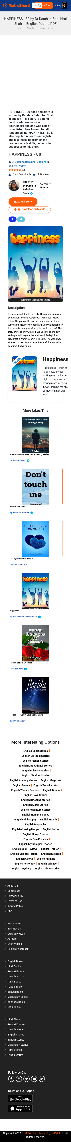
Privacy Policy (15, 895)
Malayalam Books (17, 996)
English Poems (17, 165)
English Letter (51, 829)
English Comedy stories (23, 780)
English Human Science (35, 814)
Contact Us (13, 890)
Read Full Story (23, 201)
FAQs (10, 911)
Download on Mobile (29, 209)
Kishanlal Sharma (23, 512)
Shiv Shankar (19, 721)
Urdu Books (14, 1007)
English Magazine (51, 780)
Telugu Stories (15, 1054)
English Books (15, 961)
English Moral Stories (35, 804)
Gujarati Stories (16, 1024)
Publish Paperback (18, 948)
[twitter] (26, 1079)
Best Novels (14, 928)
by (11, 460)
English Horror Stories (35, 834)
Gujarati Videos (16, 933)
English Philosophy (25, 819)
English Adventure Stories (35, 809)
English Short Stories (35, 750)
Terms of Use (14, 901)
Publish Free (43, 5)
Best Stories (14, 923)
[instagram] (19, 1079)
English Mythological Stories (35, 844)
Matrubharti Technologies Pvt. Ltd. (44, 1133)
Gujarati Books (15, 971)
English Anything (21, 868)
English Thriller (50, 848)
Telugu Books (15, 986)
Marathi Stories (16, 1029)
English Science (47, 863)
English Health (48, 819)
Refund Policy (15, 906)
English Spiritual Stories (36, 755)
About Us (12, 885)
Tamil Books (14, 981)
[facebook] (11, 1079)
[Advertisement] (35, 71)
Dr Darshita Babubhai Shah (29, 161)
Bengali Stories (15, 1039)
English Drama (51, 790)
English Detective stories (35, 799)
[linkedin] (42, 1079)
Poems (44, 187)
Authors (12, 938)
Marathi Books (15, 976)
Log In (61, 5)
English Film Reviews (35, 839)
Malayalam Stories (17, 1044)
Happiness (55, 359)
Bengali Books (15, 991)
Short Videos (14, 943)
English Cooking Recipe (25, 829)
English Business (51, 853)
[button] (39, 5)
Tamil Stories (14, 1049)
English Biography (35, 824)
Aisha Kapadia (21, 460)
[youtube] (34, 1079)
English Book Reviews (24, 848)
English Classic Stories (35, 770)
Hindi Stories (14, 1019)
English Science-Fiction (24, 853)
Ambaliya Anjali (20, 564)
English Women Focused (25, 790)
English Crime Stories (47, 868)
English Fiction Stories (35, 760)
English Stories (15, 1034)
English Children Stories (35, 775)
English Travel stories (45, 785)
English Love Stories (35, 795)
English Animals (45, 858)
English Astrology (25, 863)
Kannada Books (16, 1001)
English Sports (24, 858)
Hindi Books (14, 966)
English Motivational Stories (35, 765)
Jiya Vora (20, 669)
